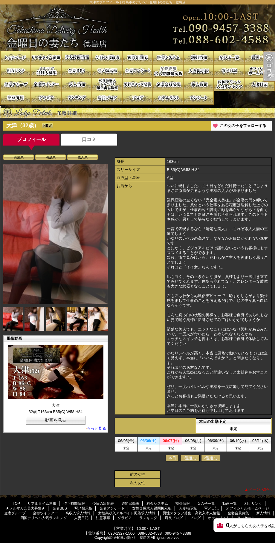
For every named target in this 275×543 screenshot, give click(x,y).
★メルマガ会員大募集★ (46, 71)
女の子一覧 (229, 57)
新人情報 (198, 84)
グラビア (46, 98)
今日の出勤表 (107, 57)
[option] (55, 234)
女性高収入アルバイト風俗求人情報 (107, 84)
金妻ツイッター (46, 84)
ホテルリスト (168, 98)
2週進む (211, 458)
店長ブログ (107, 98)
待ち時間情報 (76, 57)
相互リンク (15, 71)
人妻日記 (259, 84)
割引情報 (198, 57)
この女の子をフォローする (243, 125)
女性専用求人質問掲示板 (168, 71)
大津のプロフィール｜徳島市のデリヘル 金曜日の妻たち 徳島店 (137, 27)
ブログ (137, 98)
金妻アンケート (137, 71)
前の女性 (137, 474)
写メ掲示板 (107, 71)
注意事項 (15, 98)
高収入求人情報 (76, 84)
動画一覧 (259, 57)
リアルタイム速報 (46, 57)
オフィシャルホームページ (259, 71)
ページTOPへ (260, 489)
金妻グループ (15, 84)
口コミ (89, 139)
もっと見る (96, 428)
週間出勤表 (137, 57)
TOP (15, 57)
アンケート (198, 98)
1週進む (190, 458)
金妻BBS (76, 71)
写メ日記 (229, 71)
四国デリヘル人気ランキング (229, 84)
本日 (172, 458)
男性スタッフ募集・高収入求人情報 (137, 84)
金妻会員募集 (168, 84)
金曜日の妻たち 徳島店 (132, 537)
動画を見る (55, 420)
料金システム (168, 57)
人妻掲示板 (198, 71)
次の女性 (137, 483)
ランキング (76, 98)
